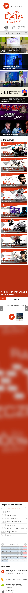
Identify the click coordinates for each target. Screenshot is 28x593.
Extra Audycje (7, 139)
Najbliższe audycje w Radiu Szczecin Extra (14, 293)
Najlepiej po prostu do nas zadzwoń (6, 33)
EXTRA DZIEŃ (14, 525)
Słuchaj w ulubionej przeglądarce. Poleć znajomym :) (16, 572)
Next (26, 308)
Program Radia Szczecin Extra (17, 36)
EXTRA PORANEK (14, 515)
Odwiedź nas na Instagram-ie (13, 33)
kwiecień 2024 (14, 544)
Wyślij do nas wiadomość (20, 33)
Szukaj (22, 33)
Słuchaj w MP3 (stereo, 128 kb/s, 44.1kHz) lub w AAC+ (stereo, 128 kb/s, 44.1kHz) (16, 579)
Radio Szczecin (5, 36)
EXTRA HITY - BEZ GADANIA (14, 528)
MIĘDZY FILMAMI (14, 518)
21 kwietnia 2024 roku (14, 508)
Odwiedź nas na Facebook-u (8, 33)
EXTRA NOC (14, 512)
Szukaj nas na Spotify (17, 33)
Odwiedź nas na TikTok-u (15, 33)
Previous (1, 308)
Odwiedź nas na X (11, 33)
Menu (25, 33)
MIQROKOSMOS (14, 531)
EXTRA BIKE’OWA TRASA (14, 522)
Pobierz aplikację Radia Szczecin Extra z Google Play (14, 586)
